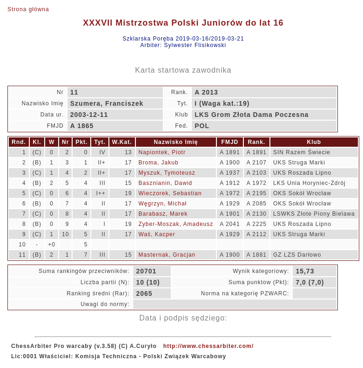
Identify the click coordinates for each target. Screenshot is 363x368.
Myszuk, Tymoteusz (167, 173)
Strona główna (28, 9)
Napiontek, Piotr (162, 152)
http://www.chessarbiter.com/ (208, 346)
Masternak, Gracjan (167, 255)
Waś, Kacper (157, 234)
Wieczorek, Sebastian (170, 193)
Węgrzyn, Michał (163, 203)
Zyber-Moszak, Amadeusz (176, 224)
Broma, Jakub (159, 162)
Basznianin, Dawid (166, 183)
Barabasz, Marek (163, 214)
